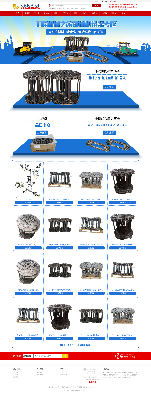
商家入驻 (15, 377)
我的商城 (104, 1)
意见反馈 (15, 372)
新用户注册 (40, 374)
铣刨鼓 (114, 13)
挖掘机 (104, 13)
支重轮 (67, 8)
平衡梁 (36, 13)
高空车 (94, 13)
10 (78, 345)
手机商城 (113, 1)
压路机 (76, 8)
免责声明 (62, 372)
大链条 (46, 13)
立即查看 (109, 87)
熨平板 (65, 13)
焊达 (17, 13)
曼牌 (56, 13)
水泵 (75, 13)
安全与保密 (63, 374)
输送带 (85, 13)
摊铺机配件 (60, 8)
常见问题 (39, 372)
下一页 (82, 345)
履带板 (27, 13)
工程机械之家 (17, 374)
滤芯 (72, 8)
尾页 (88, 345)
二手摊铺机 (83, 8)
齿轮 (123, 13)
